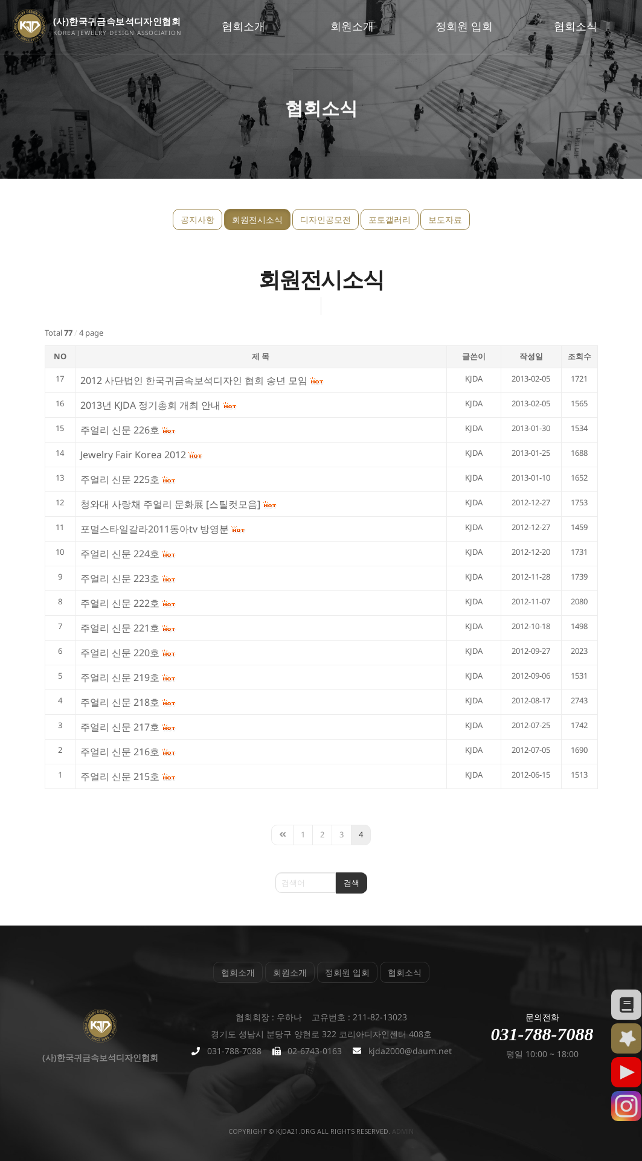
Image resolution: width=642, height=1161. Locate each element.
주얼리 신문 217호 (119, 727)
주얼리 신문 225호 (119, 479)
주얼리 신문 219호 (119, 677)
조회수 (579, 356)
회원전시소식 (257, 219)
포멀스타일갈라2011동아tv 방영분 (154, 529)
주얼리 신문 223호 (119, 578)
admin (403, 1131)
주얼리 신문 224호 (119, 553)
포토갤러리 (389, 219)
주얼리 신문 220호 (119, 652)
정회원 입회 (464, 26)
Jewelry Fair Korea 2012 (133, 454)
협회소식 (575, 26)
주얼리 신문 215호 (119, 776)
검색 (351, 882)
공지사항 (197, 219)
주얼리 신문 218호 (119, 702)
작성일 (531, 356)
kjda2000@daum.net (410, 1051)
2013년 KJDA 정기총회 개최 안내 (150, 405)
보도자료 (445, 219)
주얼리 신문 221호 (119, 628)
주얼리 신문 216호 (119, 751)
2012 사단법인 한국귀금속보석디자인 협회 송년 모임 (193, 380)
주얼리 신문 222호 (119, 603)
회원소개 (352, 26)
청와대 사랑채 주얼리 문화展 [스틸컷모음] (170, 504)
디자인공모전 (325, 219)
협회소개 (243, 26)
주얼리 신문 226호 (119, 430)
